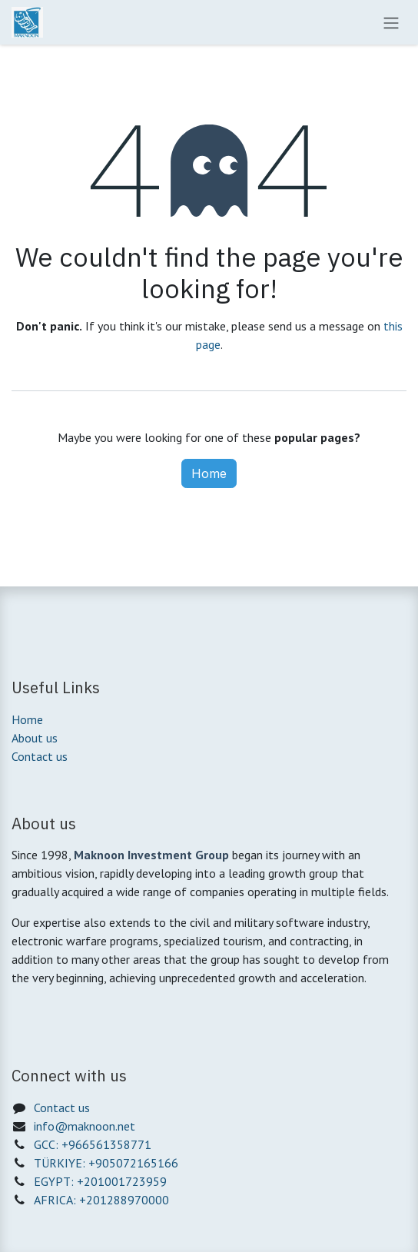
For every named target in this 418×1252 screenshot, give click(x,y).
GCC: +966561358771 (92, 1144)
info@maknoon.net (84, 1126)
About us (35, 738)
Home (209, 473)
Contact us (40, 756)
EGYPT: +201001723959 (100, 1181)
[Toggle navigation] (391, 22)
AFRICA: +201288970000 (101, 1199)
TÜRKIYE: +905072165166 (106, 1163)
